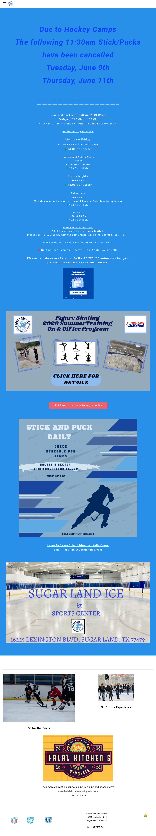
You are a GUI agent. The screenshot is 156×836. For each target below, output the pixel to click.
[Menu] (5, 4)
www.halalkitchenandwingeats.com (78, 791)
